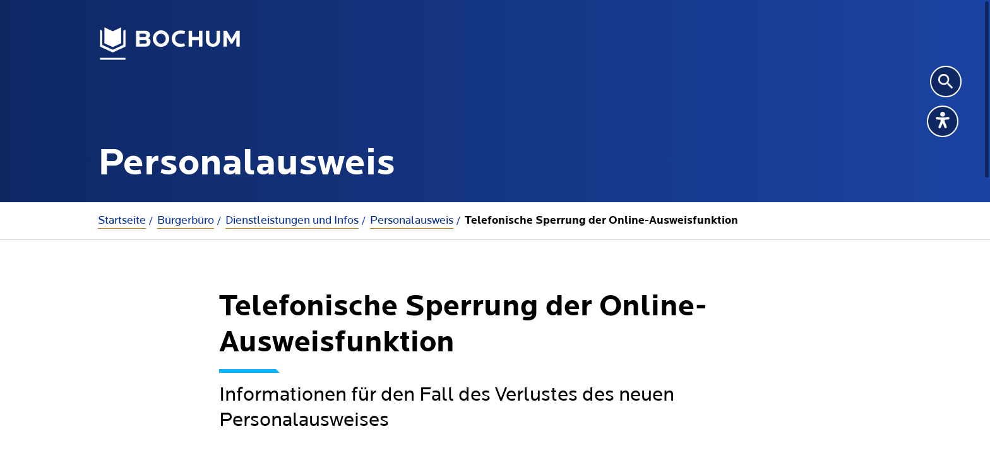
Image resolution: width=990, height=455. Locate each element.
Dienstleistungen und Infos (292, 220)
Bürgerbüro (185, 220)
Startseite (122, 220)
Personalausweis (411, 220)
